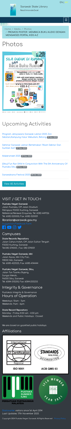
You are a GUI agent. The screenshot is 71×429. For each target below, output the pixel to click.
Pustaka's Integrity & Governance (19, 292)
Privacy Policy (60, 419)
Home (8, 29)
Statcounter (8, 410)
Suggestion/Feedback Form (17, 224)
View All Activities (14, 184)
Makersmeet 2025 (11, 156)
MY (66, 2)
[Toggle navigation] (66, 20)
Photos (28, 29)
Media (17, 29)
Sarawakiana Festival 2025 (16, 175)
